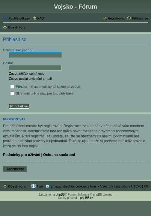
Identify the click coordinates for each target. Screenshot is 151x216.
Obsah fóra (16, 186)
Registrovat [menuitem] (116, 18)
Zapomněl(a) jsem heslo (26, 73)
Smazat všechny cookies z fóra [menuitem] (73, 186)
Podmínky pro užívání (21, 155)
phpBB (60, 194)
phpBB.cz (86, 198)
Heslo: (8, 63)
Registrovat (15, 169)
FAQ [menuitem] (40, 18)
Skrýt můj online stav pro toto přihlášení (42, 93)
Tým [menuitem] (40, 186)
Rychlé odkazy (19, 18)
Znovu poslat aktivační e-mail (30, 78)
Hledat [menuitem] (146, 28)
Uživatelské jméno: (18, 50)
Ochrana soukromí (59, 155)
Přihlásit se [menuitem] (140, 18)
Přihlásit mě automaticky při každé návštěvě (45, 86)
